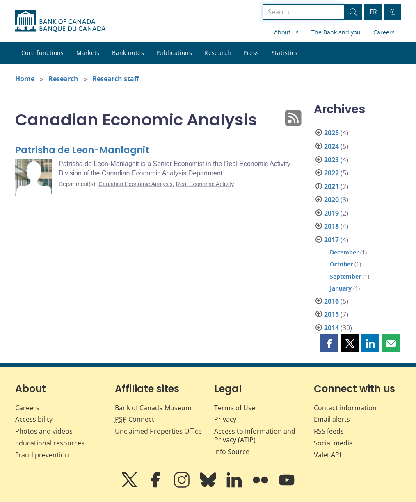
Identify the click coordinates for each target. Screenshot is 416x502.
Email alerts (332, 419)
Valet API (327, 454)
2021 (331, 186)
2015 (331, 314)
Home (24, 78)
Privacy (225, 419)
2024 (331, 146)
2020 (331, 199)
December (344, 252)
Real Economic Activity (205, 184)
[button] (329, 343)
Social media (333, 442)
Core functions (42, 53)
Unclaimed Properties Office (158, 431)
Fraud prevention (42, 454)
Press (251, 53)
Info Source (231, 451)
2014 (331, 327)
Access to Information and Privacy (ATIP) (254, 435)
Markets (88, 53)
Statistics (285, 53)
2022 (331, 172)
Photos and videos (44, 431)
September (345, 276)
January (341, 288)
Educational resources (50, 442)
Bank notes (128, 53)
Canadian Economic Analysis (135, 184)
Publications (174, 53)
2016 (331, 301)
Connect (134, 419)
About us (286, 32)
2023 (331, 159)
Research (217, 53)
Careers (384, 32)
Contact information (345, 407)
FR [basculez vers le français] (373, 11)
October (341, 264)
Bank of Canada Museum (153, 407)
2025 (331, 132)
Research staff (115, 78)
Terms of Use (234, 407)
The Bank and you (336, 32)
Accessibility (34, 419)
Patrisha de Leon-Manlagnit (82, 150)
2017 (331, 239)
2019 (331, 213)
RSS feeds (329, 431)
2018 (331, 226)
